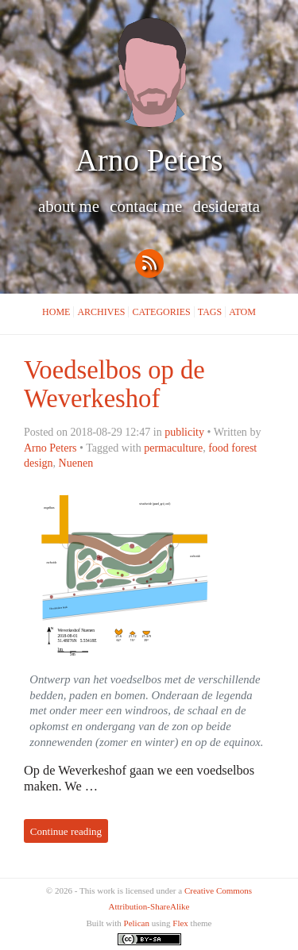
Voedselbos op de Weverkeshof (114, 384)
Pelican (136, 923)
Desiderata (226, 206)
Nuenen (76, 462)
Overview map (124, 575)
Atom (242, 311)
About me (70, 206)
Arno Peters (149, 160)
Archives (101, 311)
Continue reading (66, 831)
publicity (184, 431)
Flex (180, 923)
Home (56, 311)
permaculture (173, 447)
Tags (210, 311)
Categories (161, 311)
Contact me (148, 206)
